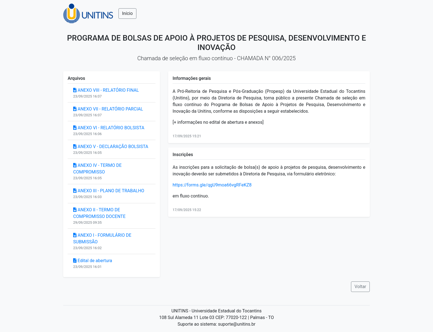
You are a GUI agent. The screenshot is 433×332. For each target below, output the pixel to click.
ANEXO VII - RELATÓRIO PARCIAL (108, 109)
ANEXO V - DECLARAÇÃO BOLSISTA (110, 146)
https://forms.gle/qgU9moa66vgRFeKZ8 (212, 185)
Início (127, 13)
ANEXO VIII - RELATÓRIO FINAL (106, 90)
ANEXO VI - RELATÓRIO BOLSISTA (108, 127)
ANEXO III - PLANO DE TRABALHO (108, 190)
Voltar (360, 286)
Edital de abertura (92, 260)
